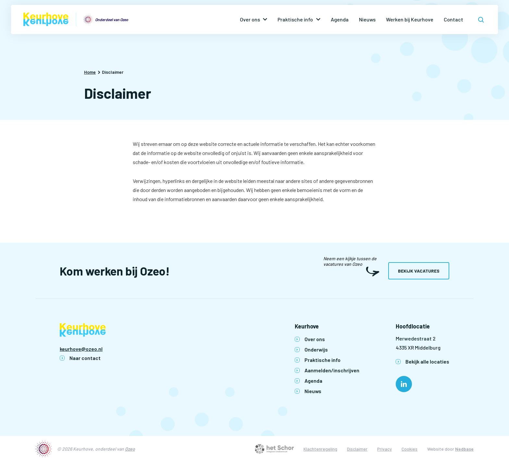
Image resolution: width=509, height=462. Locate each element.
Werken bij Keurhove (409, 19)
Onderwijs (316, 349)
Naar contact (85, 358)
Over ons (250, 19)
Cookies (409, 449)
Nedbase (464, 449)
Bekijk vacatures (419, 271)
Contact (453, 19)
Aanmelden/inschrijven (331, 370)
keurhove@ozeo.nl (81, 349)
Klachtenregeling (320, 449)
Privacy (384, 449)
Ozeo (130, 449)
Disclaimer (357, 449)
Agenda (340, 19)
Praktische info (295, 19)
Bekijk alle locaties (427, 361)
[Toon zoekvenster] (481, 19)
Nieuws (367, 19)
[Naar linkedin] (404, 384)
